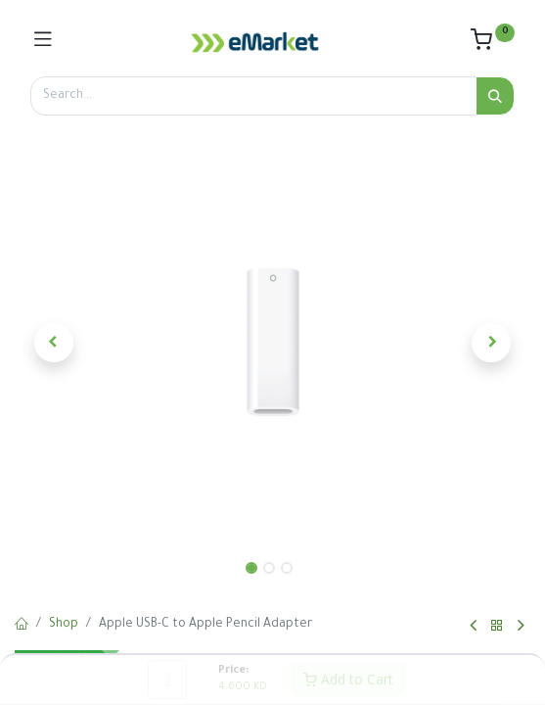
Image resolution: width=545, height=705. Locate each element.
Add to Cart (348, 679)
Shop (63, 625)
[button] (53, 343)
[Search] (495, 96)
